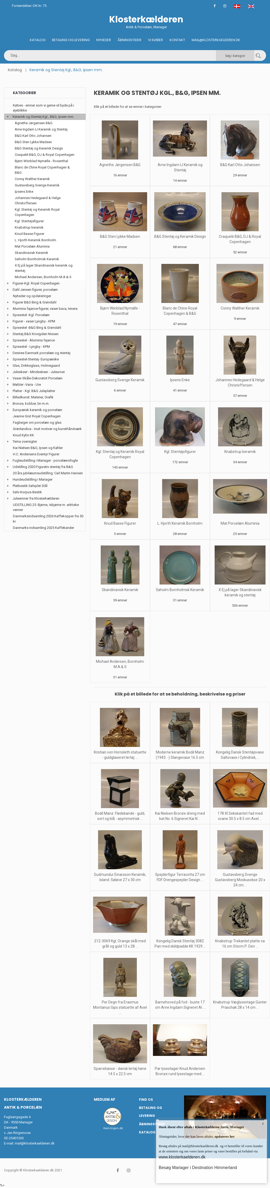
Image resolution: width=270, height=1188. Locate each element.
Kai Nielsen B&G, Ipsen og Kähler (38, 448)
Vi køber (155, 39)
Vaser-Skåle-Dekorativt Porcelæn (37, 378)
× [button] (262, 1123)
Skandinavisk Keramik (120, 590)
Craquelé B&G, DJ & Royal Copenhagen (44, 155)
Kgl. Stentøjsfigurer (180, 452)
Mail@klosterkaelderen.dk (216, 39)
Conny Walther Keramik (240, 308)
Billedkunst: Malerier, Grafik (33, 397)
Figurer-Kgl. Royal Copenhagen (36, 283)
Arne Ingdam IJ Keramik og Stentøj (41, 129)
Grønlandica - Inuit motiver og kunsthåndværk (47, 429)
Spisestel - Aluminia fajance (34, 340)
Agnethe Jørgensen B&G (120, 165)
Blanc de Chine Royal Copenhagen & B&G (42, 170)
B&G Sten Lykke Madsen (120, 236)
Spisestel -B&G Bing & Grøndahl (37, 328)
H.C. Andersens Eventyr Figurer (36, 454)
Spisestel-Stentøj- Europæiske (36, 359)
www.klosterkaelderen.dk (182, 1157)
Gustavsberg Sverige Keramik (119, 380)
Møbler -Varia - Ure (27, 385)
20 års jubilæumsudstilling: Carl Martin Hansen (48, 473)
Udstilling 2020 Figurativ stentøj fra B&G (43, 467)
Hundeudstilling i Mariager (32, 479)
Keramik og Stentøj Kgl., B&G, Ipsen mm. (43, 117)
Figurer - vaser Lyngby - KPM (34, 321)
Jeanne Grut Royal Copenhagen (37, 416)
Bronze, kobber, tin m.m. (31, 403)
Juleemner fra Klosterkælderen (36, 498)
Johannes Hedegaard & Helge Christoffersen (38, 200)
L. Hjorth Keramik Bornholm (179, 523)
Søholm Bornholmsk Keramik (180, 590)
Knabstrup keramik (240, 452)
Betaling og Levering (71, 39)
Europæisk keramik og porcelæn (37, 410)
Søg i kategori (235, 56)
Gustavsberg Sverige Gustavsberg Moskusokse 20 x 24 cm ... (240, 879)
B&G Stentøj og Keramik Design (180, 236)
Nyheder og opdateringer (32, 296)
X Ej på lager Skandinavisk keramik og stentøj (44, 268)
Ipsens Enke (180, 380)
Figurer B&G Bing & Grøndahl (34, 302)
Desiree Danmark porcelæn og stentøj (41, 353)
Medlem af (104, 1099)
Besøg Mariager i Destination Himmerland (198, 1167)
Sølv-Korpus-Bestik (27, 492)
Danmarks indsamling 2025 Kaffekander (43, 528)
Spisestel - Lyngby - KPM (31, 347)
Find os (146, 1099)
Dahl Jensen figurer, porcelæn (35, 290)
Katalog (37, 39)
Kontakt (177, 39)
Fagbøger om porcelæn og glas (37, 422)
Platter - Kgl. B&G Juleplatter (34, 391)
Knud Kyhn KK (23, 435)
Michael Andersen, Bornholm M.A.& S (43, 277)
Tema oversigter (25, 441)
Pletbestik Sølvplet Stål (30, 486)
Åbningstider (129, 39)
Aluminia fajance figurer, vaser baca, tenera (45, 309)
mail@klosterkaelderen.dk (35, 1143)
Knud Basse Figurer (120, 523)
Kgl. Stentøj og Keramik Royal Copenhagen (37, 212)
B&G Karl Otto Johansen (240, 165)
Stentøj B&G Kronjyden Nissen (36, 334)
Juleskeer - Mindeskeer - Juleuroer (39, 372)
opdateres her (224, 1136)
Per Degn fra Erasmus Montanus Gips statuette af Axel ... (120, 1007)
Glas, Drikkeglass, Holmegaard (36, 366)
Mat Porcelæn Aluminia (240, 523)
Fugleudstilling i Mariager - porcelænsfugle (45, 460)
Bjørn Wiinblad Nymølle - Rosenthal (41, 161)
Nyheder (103, 39)
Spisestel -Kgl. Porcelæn (31, 315)
